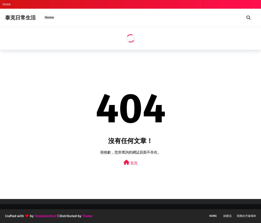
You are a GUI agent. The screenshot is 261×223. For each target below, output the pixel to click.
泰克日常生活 (20, 18)
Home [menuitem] (49, 17)
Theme (87, 216)
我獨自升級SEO (246, 216)
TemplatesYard (45, 216)
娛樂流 (227, 216)
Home (7, 4)
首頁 (130, 162)
